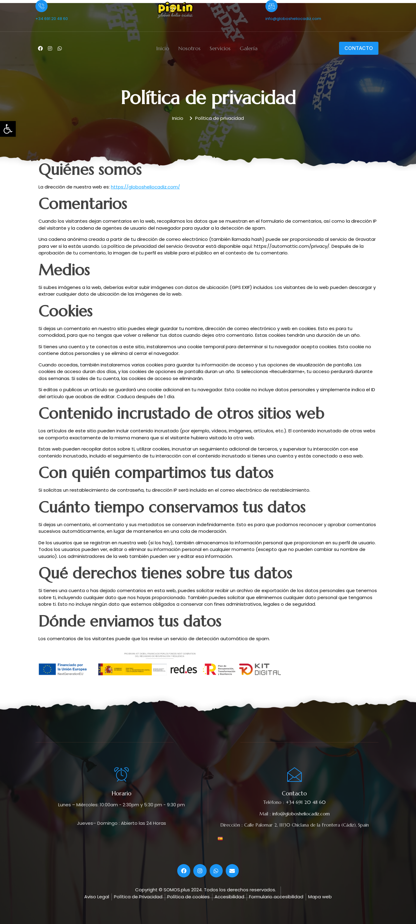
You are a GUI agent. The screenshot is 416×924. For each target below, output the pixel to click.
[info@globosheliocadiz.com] (271, 6)
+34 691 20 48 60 (51, 18)
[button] (8, 129)
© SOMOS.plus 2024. (181, 889)
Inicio (162, 48)
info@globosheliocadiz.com (293, 18)
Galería (249, 48)
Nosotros (189, 48)
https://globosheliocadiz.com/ (145, 187)
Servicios (220, 48)
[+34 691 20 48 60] (41, 6)
